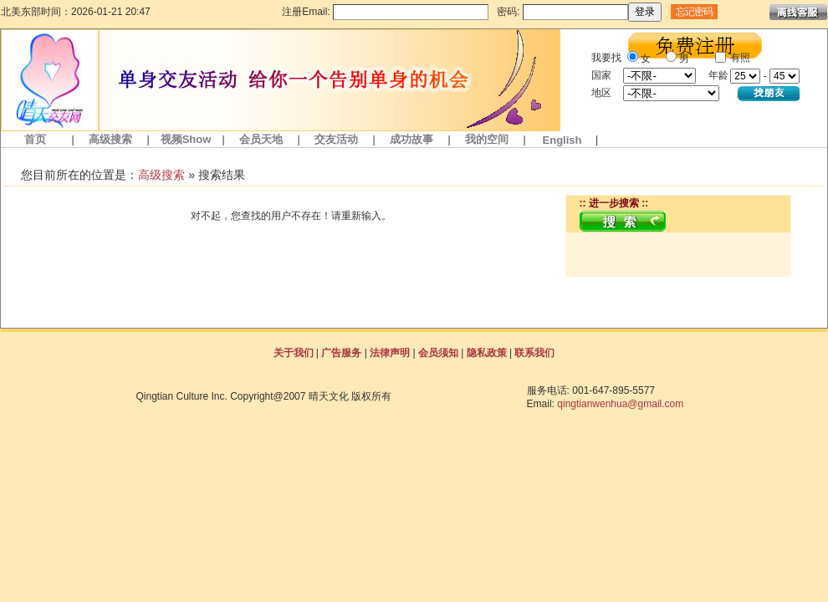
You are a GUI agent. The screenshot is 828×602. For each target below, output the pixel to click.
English (562, 140)
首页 (35, 139)
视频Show (186, 139)
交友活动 (336, 139)
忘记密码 (694, 12)
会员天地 (261, 139)
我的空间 (487, 139)
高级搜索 (110, 139)
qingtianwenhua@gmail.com (620, 404)
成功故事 (411, 139)
